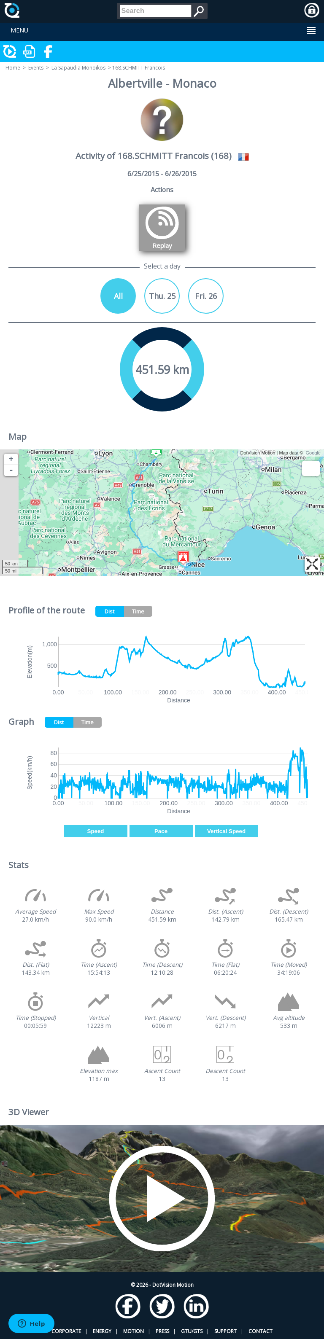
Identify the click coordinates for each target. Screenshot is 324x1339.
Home (12, 67)
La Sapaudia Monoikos (78, 67)
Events (35, 67)
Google (313, 452)
